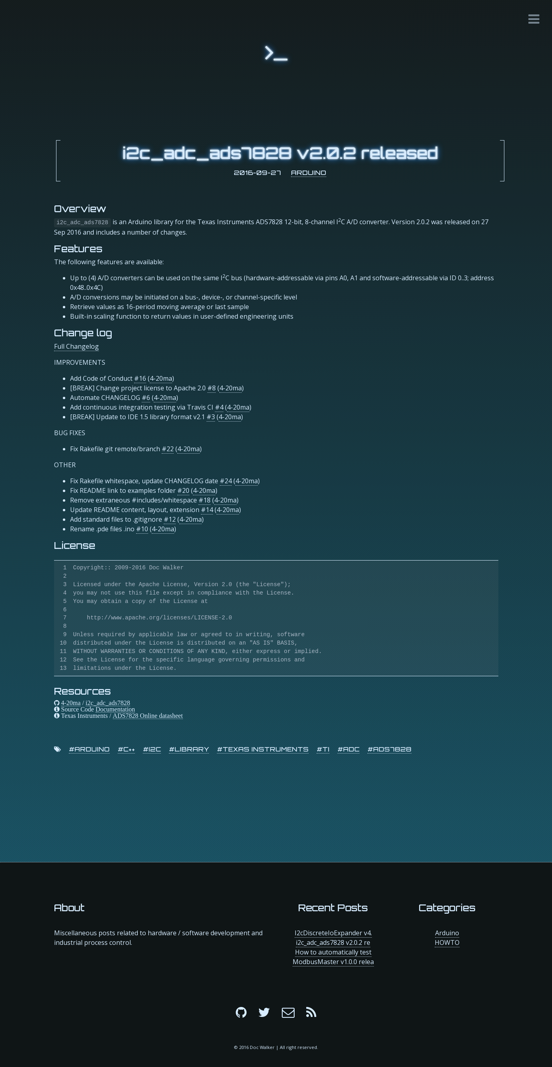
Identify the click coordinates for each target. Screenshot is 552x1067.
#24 (226, 480)
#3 (211, 416)
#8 (211, 388)
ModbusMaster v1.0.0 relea (333, 961)
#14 (207, 509)
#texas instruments (263, 749)
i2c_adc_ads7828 (108, 702)
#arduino (89, 749)
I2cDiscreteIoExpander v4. (333, 932)
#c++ (126, 749)
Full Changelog (76, 346)
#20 (183, 490)
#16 (140, 378)
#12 (170, 519)
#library (189, 749)
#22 (168, 448)
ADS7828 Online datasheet (148, 715)
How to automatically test (333, 952)
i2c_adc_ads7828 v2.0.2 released (280, 153)
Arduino (308, 173)
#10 (142, 528)
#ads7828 (389, 749)
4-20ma (161, 378)
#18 (205, 500)
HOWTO (447, 942)
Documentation (115, 709)
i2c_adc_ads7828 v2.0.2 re (333, 942)
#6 (146, 397)
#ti (323, 749)
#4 (219, 407)
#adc (348, 749)
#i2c (152, 749)
